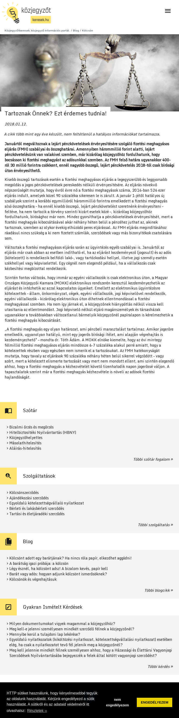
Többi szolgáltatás (154, 525)
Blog (76, 30)
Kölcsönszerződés (24, 492)
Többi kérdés (159, 666)
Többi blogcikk (157, 590)
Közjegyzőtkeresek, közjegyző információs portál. (37, 30)
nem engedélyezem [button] (117, 702)
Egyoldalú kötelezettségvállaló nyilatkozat (46, 503)
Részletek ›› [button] (37, 711)
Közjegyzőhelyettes (25, 437)
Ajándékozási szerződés (29, 498)
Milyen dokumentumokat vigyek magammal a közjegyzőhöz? (62, 623)
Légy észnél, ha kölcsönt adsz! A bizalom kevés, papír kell (58, 568)
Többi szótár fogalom (151, 459)
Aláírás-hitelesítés (25, 448)
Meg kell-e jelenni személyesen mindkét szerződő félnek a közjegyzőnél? (71, 629)
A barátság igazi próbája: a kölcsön (39, 563)
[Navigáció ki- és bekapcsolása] (167, 11)
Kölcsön (87, 30)
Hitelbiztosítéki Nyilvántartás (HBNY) (42, 432)
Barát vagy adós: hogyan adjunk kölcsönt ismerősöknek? (58, 574)
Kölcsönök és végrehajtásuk (33, 579)
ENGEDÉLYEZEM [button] (154, 702)
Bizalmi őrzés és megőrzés (31, 427)
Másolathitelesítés (25, 443)
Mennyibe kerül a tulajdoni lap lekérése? (44, 634)
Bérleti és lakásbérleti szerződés (36, 508)
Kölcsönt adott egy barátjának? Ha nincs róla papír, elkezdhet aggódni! (70, 558)
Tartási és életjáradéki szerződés (37, 514)
